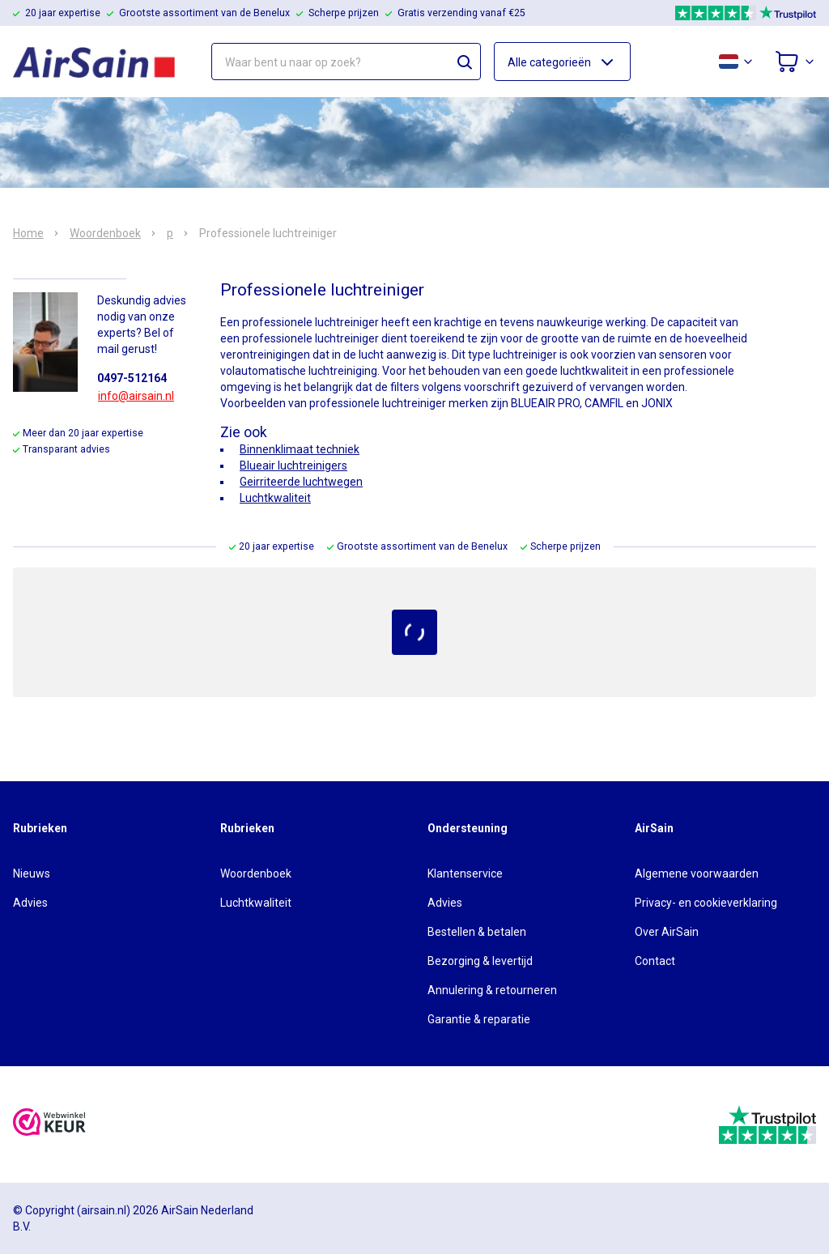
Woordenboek (105, 233)
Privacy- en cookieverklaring (706, 902)
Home (28, 233)
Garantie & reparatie (478, 1019)
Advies (30, 902)
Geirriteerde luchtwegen (301, 481)
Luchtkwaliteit (275, 497)
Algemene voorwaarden (697, 873)
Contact (655, 960)
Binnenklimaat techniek (299, 449)
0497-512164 (132, 378)
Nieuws (31, 873)
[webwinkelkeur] (49, 1124)
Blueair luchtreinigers (293, 465)
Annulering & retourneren (492, 990)
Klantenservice (465, 873)
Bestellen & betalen (476, 931)
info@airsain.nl (136, 395)
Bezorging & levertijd (480, 960)
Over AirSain (667, 931)
